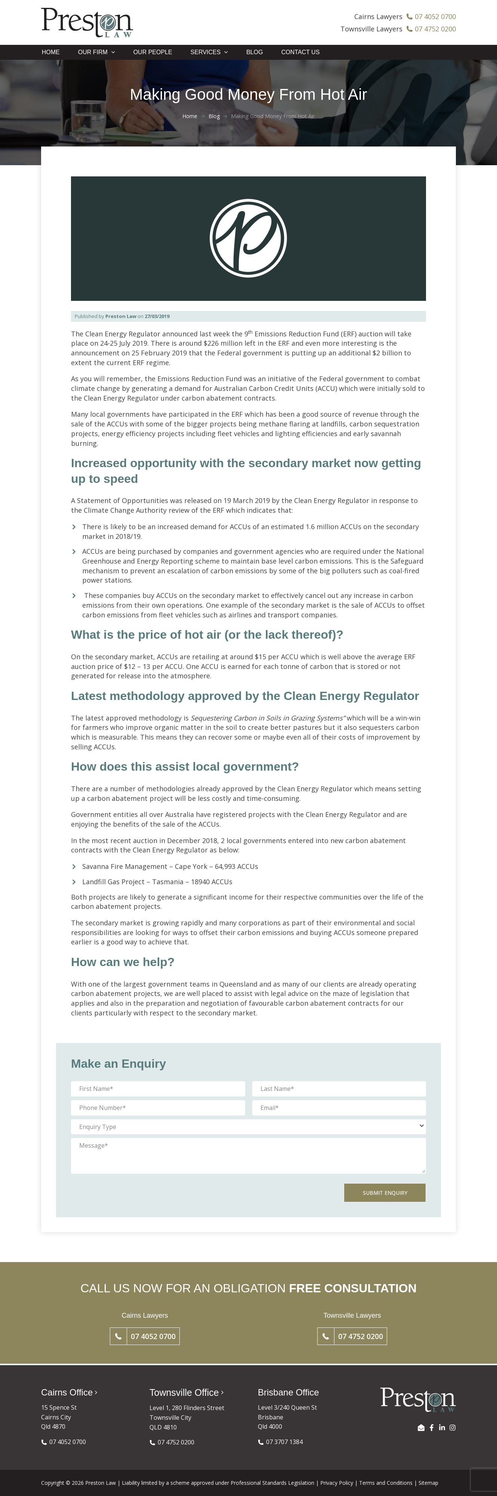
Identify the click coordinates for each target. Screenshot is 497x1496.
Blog (214, 116)
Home (189, 116)
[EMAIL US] (421, 1427)
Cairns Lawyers (378, 16)
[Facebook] (431, 1427)
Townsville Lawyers (371, 28)
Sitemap (428, 1482)
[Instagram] (452, 1427)
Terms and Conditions (386, 1482)
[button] (144, 1337)
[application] (111, 53)
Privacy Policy (336, 1482)
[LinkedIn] (442, 1427)
